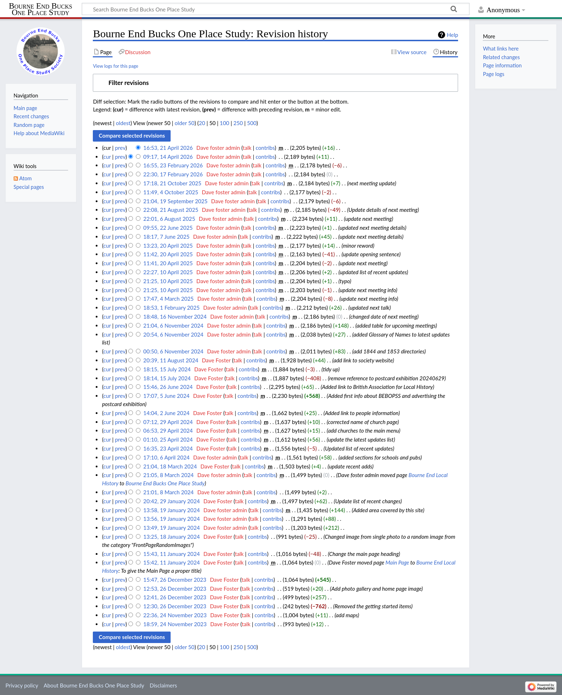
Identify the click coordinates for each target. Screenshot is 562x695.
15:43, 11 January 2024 (171, 554)
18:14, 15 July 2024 (167, 378)
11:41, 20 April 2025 (168, 263)
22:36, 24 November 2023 (175, 615)
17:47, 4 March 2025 (168, 298)
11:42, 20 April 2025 (168, 254)
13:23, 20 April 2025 (168, 245)
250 (238, 123)
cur (107, 156)
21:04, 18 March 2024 (170, 466)
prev (120, 147)
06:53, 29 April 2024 (168, 430)
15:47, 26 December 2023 (174, 579)
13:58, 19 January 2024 (171, 510)
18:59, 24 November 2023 (175, 624)
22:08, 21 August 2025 (170, 209)
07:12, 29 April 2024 (168, 422)
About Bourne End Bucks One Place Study (94, 685)
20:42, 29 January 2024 (171, 501)
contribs (265, 147)
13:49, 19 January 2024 (171, 527)
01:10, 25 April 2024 (168, 439)
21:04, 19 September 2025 (175, 201)
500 (251, 123)
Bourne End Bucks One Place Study (40, 9)
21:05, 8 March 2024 (168, 475)
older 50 (184, 123)
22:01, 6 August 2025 (169, 218)
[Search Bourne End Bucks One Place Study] (275, 9)
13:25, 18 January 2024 (171, 536)
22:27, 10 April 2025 (168, 272)
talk (247, 147)
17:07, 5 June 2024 (166, 395)
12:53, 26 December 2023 (174, 588)
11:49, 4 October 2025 (170, 192)
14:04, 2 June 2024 (166, 413)
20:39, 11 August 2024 (170, 360)
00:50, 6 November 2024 (173, 351)
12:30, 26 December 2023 (174, 606)
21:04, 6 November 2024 (173, 325)
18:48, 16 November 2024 (175, 316)
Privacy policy (21, 685)
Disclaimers (163, 685)
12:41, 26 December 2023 (174, 597)
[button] (275, 82)
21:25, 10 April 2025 (168, 281)
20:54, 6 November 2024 (173, 334)
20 (202, 123)
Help (452, 35)
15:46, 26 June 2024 (168, 387)
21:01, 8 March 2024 (168, 492)
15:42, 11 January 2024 (171, 562)
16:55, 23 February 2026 (173, 165)
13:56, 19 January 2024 (171, 518)
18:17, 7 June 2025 (166, 236)
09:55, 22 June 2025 (168, 227)
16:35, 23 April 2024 (168, 448)
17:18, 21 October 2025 (172, 183)
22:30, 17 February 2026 (173, 174)
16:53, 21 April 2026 (168, 147)
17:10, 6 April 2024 (166, 457)
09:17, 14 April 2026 (168, 156)
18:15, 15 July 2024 (167, 369)
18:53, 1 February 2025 (171, 307)
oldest (123, 123)
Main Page (397, 562)
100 (224, 123)
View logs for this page (115, 66)
